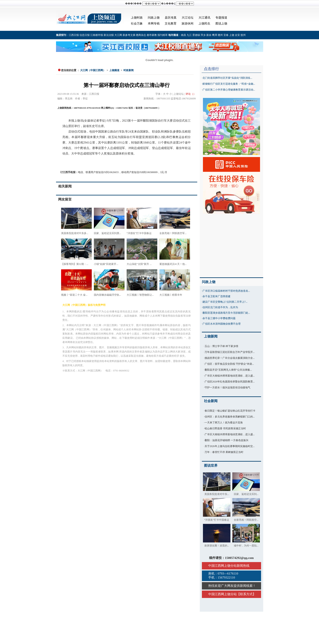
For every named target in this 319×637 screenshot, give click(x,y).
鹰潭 (214, 35)
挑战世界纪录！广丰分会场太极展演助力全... (230, 357)
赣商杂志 (141, 35)
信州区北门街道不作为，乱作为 (220, 307)
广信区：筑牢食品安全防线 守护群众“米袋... (229, 363)
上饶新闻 (211, 336)
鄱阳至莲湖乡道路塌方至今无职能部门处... (226, 312)
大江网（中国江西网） (92, 70)
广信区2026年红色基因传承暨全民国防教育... (230, 381)
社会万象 (137, 23)
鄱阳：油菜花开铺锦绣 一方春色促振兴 (226, 440)
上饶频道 (114, 70)
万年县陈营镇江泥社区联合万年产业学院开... (230, 352)
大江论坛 (187, 17)
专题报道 (221, 17)
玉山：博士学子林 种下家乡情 (221, 346)
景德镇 (196, 35)
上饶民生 (204, 23)
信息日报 (84, 35)
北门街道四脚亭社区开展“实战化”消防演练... (227, 77)
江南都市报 (96, 35)
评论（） (191, 93)
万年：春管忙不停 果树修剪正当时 (224, 452)
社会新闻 (211, 401)
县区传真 (171, 17)
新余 (208, 35)
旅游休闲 (187, 23)
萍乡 (203, 35)
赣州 (220, 35)
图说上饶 (221, 23)
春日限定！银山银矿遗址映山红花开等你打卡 (230, 410)
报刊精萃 (162, 35)
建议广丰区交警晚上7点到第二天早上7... (225, 301)
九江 (189, 35)
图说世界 (211, 465)
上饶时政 (137, 17)
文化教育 (171, 23)
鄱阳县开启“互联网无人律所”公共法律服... (228, 369)
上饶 (231, 35)
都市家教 (152, 35)
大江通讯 (204, 17)
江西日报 (74, 35)
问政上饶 (154, 17)
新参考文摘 (129, 35)
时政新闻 (128, 70)
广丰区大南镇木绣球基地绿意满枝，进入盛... (230, 375)
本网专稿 (154, 23)
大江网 (118, 35)
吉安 (237, 35)
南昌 (183, 35)
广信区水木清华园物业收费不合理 (222, 323)
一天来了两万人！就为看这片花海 (224, 422)
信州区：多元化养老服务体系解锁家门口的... (230, 416)
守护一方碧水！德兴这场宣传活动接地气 (227, 387)
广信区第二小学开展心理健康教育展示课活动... (229, 89)
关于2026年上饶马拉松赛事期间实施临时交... (230, 446)
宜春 (226, 35)
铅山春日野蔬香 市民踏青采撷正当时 (225, 428)
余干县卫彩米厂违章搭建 (216, 296)
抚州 (243, 35)
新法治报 (109, 35)
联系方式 (246, 594)
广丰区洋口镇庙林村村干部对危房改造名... (226, 290)
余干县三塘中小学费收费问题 (219, 318)
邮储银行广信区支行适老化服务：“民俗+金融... (229, 83)
